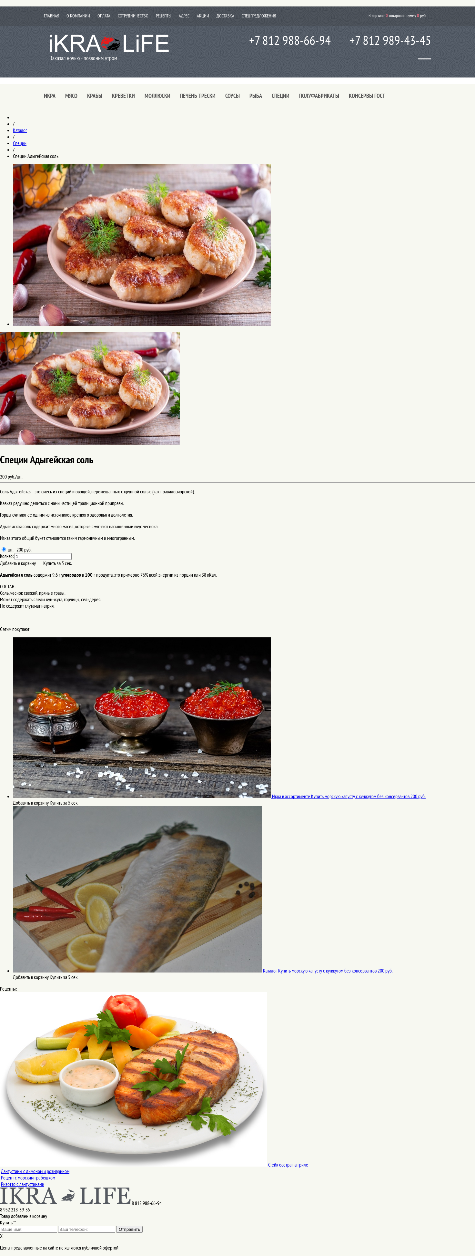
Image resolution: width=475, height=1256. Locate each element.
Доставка (225, 16)
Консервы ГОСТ (367, 95)
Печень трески (198, 95)
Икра (50, 95)
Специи (280, 95)
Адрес (184, 16)
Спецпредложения (259, 16)
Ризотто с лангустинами (22, 1184)
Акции (203, 16)
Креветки (123, 95)
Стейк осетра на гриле (288, 1164)
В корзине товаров (397, 15)
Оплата (103, 16)
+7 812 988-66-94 (290, 40)
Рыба (255, 95)
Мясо (71, 95)
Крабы (94, 95)
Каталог (20, 130)
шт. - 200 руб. (17, 549)
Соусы (232, 95)
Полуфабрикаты (319, 95)
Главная (51, 16)
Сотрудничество (133, 16)
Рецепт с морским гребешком (28, 1177)
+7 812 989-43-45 (390, 40)
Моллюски (157, 95)
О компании (78, 16)
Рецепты (163, 16)
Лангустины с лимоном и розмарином (35, 1171)
